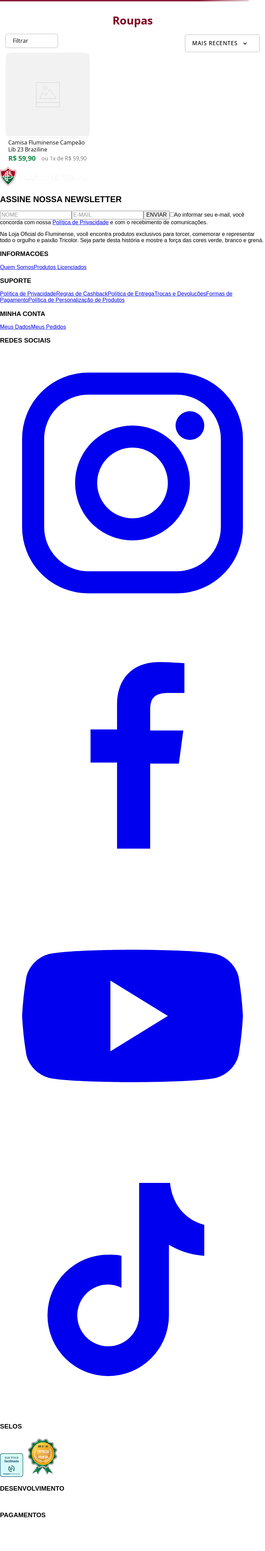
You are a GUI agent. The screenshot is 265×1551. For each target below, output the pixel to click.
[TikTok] (132, 1413)
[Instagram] (132, 613)
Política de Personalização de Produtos (76, 300)
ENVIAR (156, 215)
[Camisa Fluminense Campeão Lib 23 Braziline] (48, 111)
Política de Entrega (131, 294)
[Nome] (36, 215)
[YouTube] (132, 1146)
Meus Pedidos (48, 327)
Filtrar (20, 41)
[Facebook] (132, 880)
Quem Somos (17, 267)
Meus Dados (15, 327)
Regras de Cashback (82, 294)
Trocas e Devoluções (180, 294)
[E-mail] (108, 215)
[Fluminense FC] (44, 184)
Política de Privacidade (80, 222)
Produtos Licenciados (60, 267)
